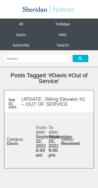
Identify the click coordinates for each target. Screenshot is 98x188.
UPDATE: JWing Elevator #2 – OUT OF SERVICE (53, 102)
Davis (21, 34)
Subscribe (21, 45)
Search (63, 45)
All (21, 24)
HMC (62, 34)
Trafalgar (62, 24)
